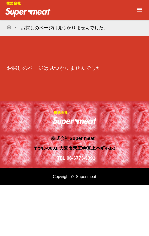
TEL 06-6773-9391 (76, 158)
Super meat (86, 176)
